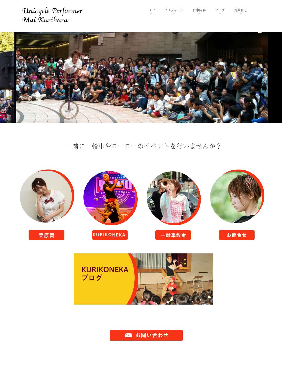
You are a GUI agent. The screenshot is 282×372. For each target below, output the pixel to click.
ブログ (220, 10)
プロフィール (173, 10)
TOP (151, 10)
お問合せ (240, 10)
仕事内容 (199, 10)
